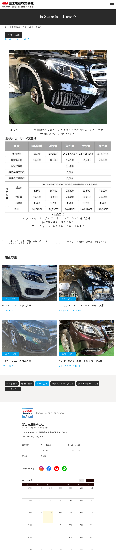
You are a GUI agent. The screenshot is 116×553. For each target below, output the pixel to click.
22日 (81, 525)
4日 (41, 500)
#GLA (26, 39)
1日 (81, 488)
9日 (92, 500)
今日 (81, 480)
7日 (71, 500)
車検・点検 (13, 35)
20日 (60, 525)
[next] (92, 480)
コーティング (12, 389)
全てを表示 (11, 383)
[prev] (88, 480)
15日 (81, 512)
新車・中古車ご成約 (88, 383)
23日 (91, 525)
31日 (71, 488)
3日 (30, 500)
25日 (40, 537)
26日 (50, 537)
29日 (50, 488)
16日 (91, 512)
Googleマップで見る (33, 436)
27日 (30, 488)
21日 (71, 525)
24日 (30, 537)
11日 (40, 512)
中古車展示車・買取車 (63, 383)
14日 (71, 512)
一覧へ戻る (58, 242)
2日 (92, 488)
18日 (40, 525)
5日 (51, 500)
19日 (50, 525)
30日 (60, 488)
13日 (60, 512)
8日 (81, 500)
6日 (61, 500)
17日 (30, 525)
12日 (50, 512)
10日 (30, 512)
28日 (40, 488)
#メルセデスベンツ (13, 39)
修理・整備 (26, 383)
